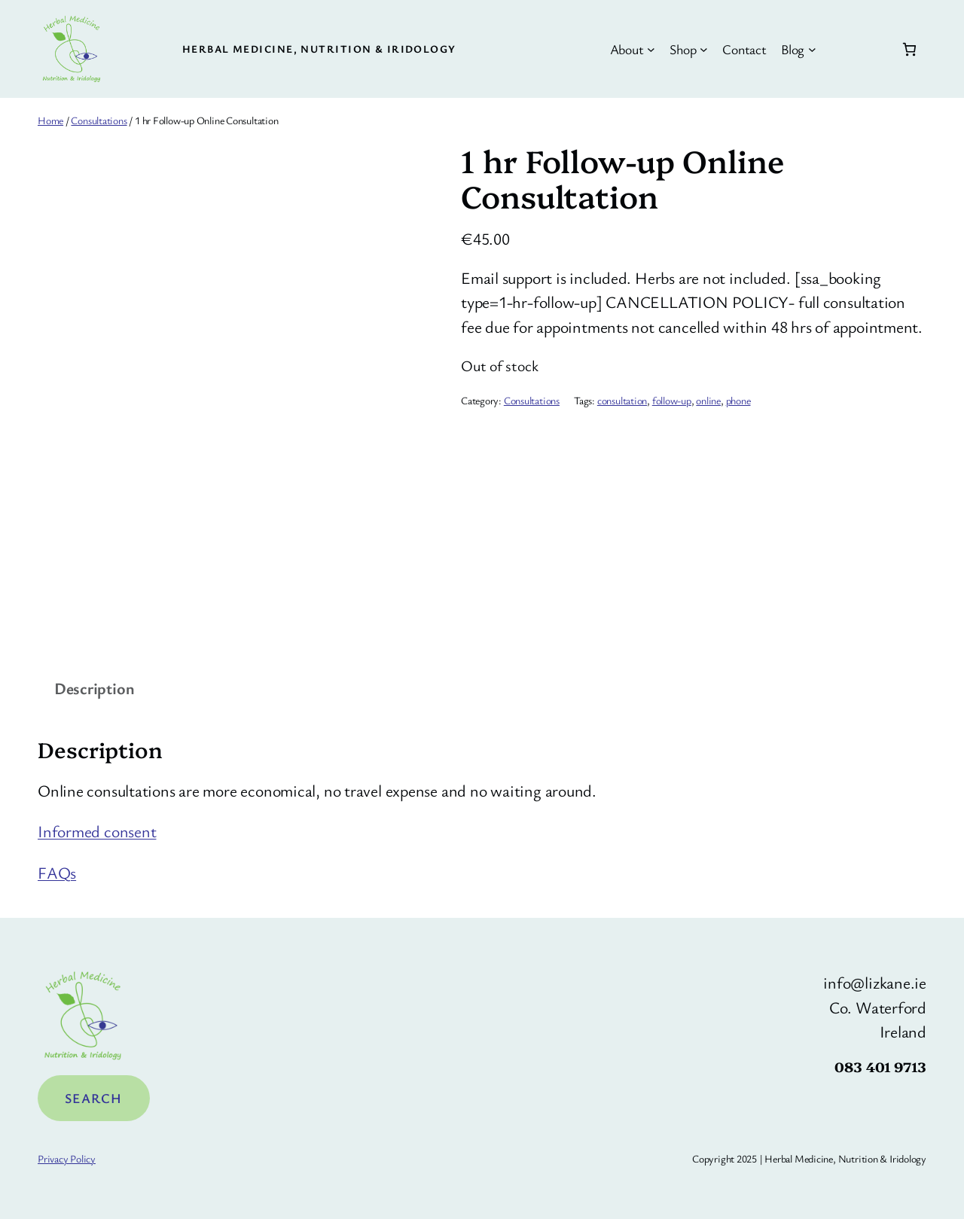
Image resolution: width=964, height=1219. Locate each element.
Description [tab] (94, 688)
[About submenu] (651, 49)
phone (738, 400)
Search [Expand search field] (94, 1098)
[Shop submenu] (704, 49)
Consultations (99, 120)
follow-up (671, 400)
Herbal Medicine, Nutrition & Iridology (319, 48)
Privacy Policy (67, 1158)
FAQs (57, 872)
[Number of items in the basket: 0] (909, 49)
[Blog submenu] (812, 49)
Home (50, 120)
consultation (622, 400)
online (708, 400)
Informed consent (97, 831)
